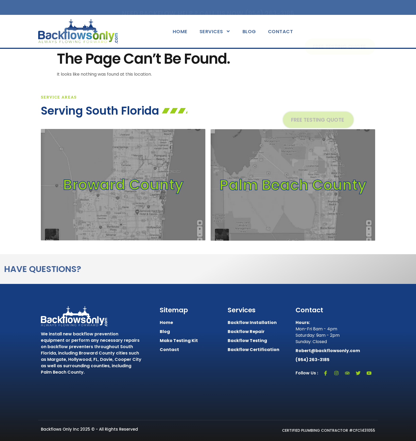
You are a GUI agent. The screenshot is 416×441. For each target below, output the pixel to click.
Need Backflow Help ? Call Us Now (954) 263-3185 (208, 7)
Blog (249, 31)
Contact (280, 31)
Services (215, 31)
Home (180, 31)
